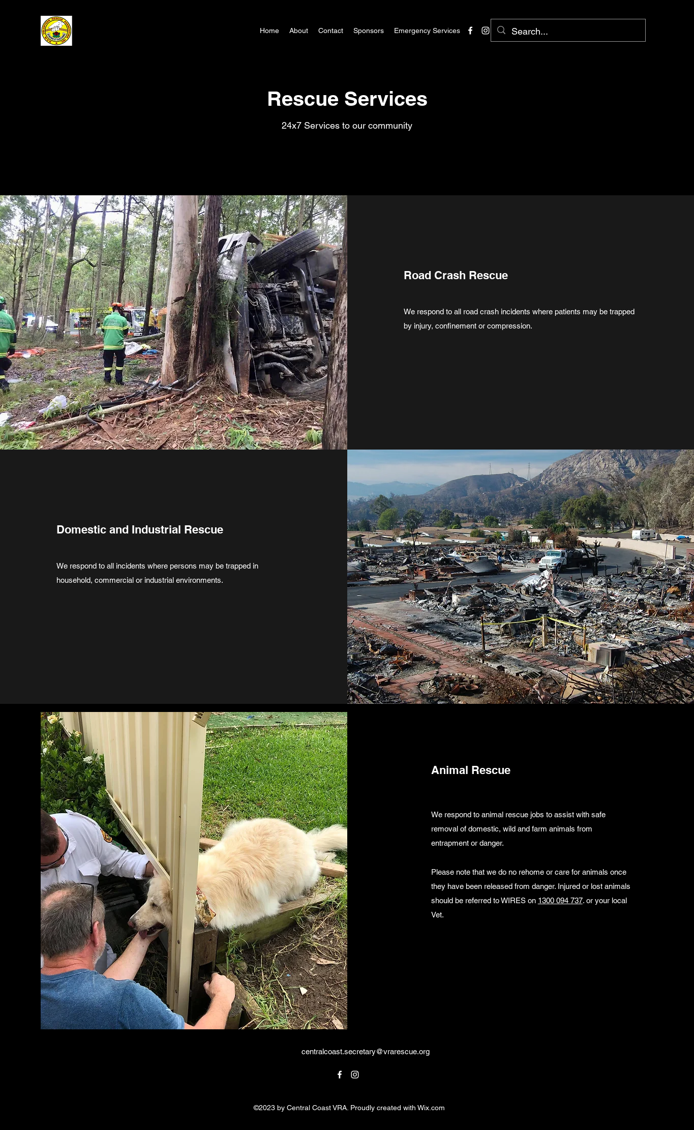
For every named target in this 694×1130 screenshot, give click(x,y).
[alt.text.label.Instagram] (485, 30)
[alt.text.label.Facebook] (470, 30)
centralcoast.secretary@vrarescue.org (365, 1051)
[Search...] (567, 31)
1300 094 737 (560, 900)
